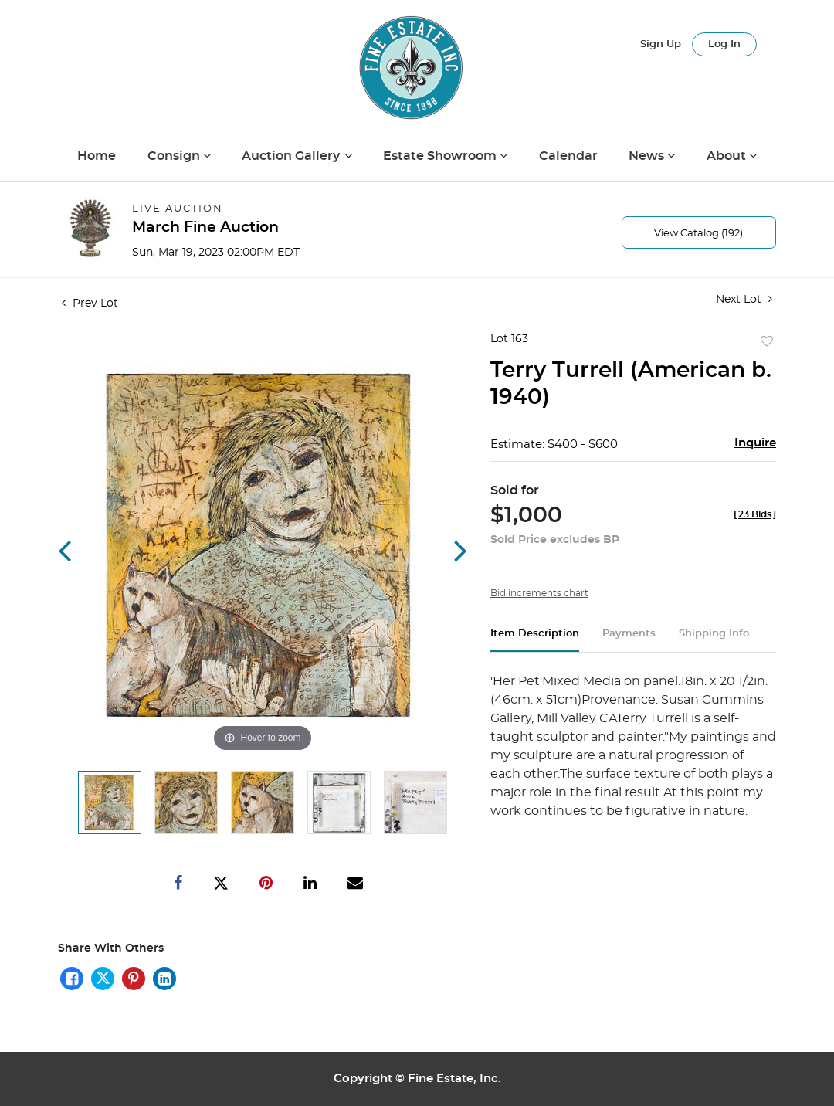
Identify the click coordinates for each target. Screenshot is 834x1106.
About (728, 156)
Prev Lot (90, 303)
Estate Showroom (441, 156)
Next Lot (744, 299)
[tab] (534, 640)
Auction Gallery (292, 156)
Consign (175, 156)
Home (96, 156)
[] (755, 514)
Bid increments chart (539, 593)
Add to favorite (767, 342)
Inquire (755, 443)
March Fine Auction (205, 227)
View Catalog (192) (698, 234)
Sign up (660, 44)
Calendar (568, 156)
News (648, 156)
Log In (724, 44)
